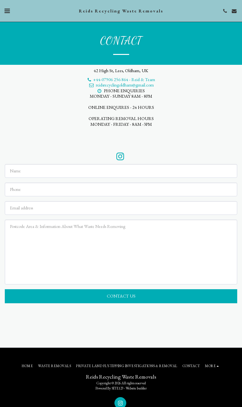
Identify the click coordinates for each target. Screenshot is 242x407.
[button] (7, 10)
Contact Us (121, 296)
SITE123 (117, 388)
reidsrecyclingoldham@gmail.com (121, 85)
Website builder (136, 388)
